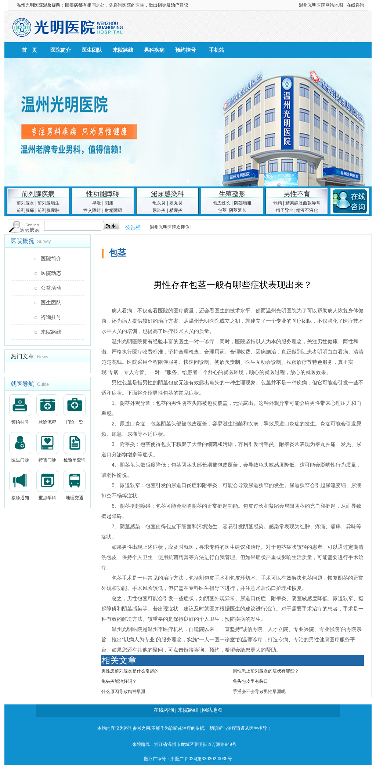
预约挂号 (185, 50)
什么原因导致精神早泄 (123, 691)
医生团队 (92, 50)
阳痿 (109, 203)
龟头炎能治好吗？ (119, 681)
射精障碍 (113, 210)
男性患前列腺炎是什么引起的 (130, 671)
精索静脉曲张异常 (303, 203)
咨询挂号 (51, 317)
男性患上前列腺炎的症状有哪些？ (266, 671)
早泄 (96, 203)
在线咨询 (355, 5)
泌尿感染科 (167, 193)
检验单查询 (75, 447)
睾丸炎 (175, 203)
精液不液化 (307, 210)
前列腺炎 (25, 203)
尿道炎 (159, 210)
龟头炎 (159, 203)
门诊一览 (75, 409)
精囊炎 (175, 210)
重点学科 (47, 485)
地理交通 (75, 485)
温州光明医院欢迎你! (170, 227)
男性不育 (297, 193)
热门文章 (22, 356)
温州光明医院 (30, 5)
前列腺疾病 (38, 193)
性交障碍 (92, 210)
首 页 (29, 50)
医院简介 (60, 50)
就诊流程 (47, 409)
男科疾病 (154, 50)
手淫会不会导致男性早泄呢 (259, 691)
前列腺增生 (48, 203)
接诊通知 (20, 485)
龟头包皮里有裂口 (250, 681)
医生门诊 (20, 447)
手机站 (216, 50)
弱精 (277, 203)
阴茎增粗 (243, 203)
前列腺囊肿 (48, 210)
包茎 (222, 210)
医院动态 (51, 273)
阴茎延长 (237, 210)
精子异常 (284, 210)
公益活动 (51, 288)
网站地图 (334, 5)
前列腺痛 (25, 210)
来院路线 (123, 50)
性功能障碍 (102, 193)
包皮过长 (221, 203)
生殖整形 (232, 193)
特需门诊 (47, 447)
